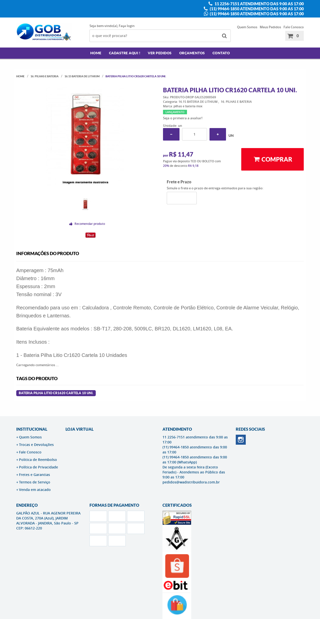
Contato (221, 53)
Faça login (126, 26)
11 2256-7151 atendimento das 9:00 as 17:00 (259, 4)
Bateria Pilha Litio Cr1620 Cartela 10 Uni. (56, 393)
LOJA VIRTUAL (80, 429)
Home (96, 53)
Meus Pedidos (270, 27)
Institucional (31, 429)
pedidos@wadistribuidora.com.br (191, 482)
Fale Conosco (294, 27)
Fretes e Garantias (34, 474)
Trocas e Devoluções (36, 444)
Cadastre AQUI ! (124, 53)
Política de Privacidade (38, 467)
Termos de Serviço (34, 482)
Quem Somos (247, 27)
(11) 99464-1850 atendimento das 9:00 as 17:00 (256, 9)
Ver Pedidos (160, 53)
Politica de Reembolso (38, 459)
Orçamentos (192, 53)
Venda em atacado (35, 489)
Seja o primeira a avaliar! (182, 118)
